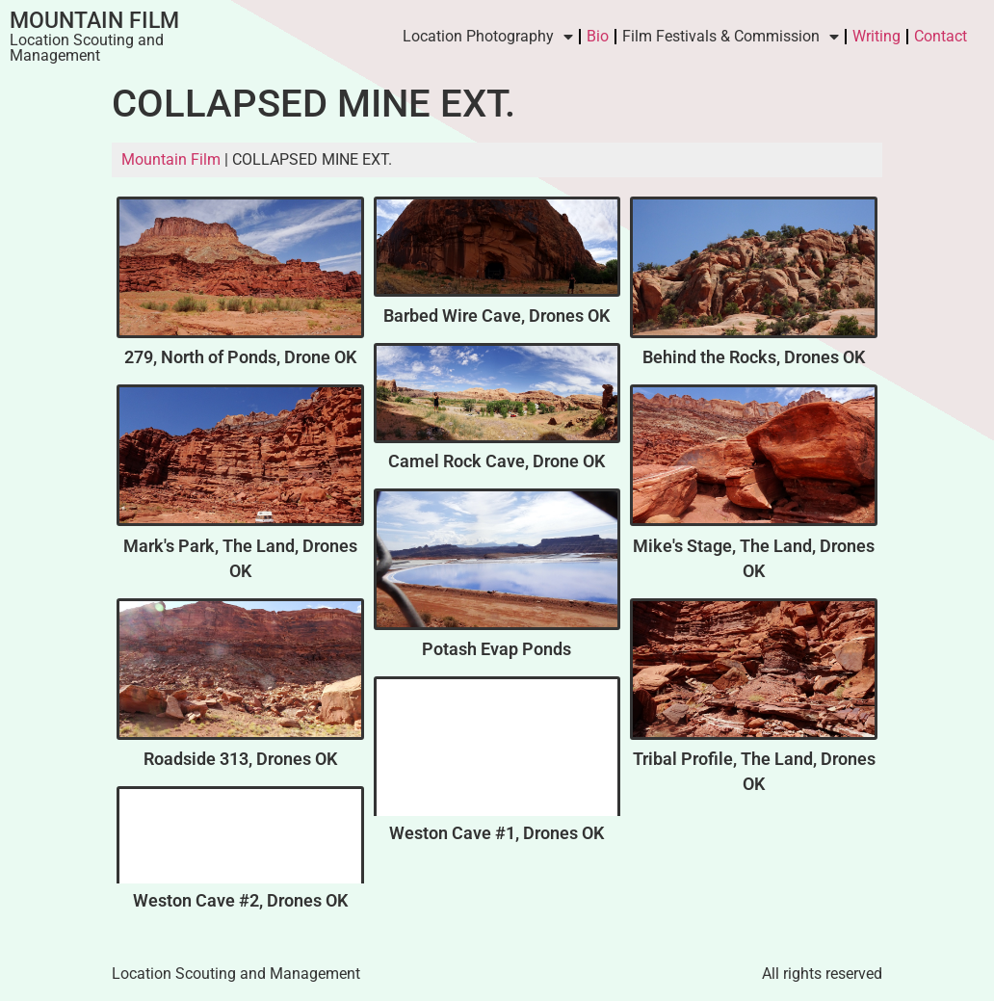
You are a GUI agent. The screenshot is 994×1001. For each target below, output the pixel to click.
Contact (940, 36)
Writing (876, 36)
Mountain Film (94, 21)
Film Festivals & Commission (730, 36)
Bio (598, 36)
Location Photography (488, 36)
